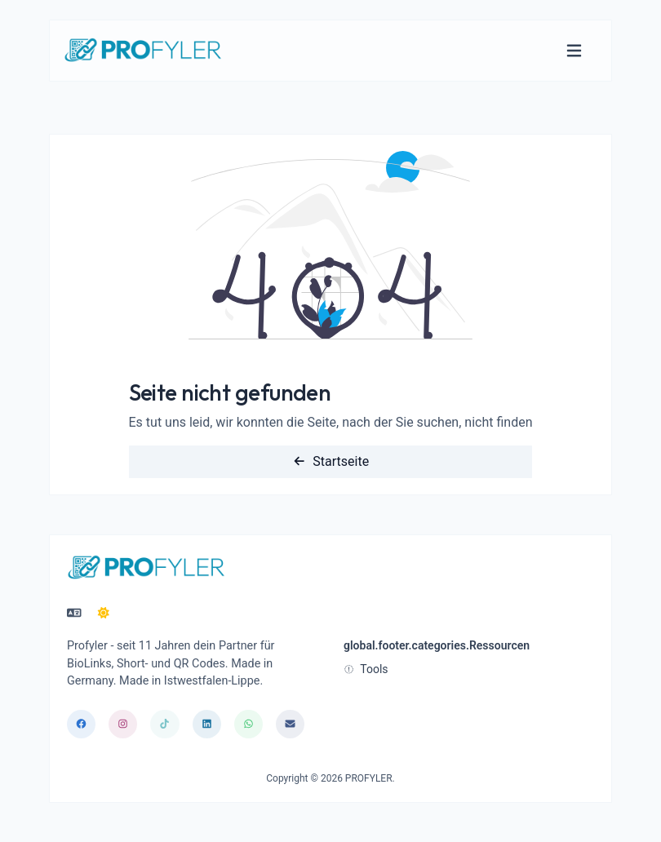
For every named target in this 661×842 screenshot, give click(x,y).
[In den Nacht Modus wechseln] (103, 613)
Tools (366, 669)
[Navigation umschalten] (574, 51)
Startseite (330, 461)
